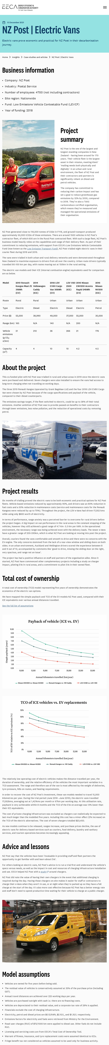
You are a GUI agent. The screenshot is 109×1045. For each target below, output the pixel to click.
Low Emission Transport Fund (42, 248)
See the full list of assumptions (17, 605)
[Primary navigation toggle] (105, 7)
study (43, 871)
